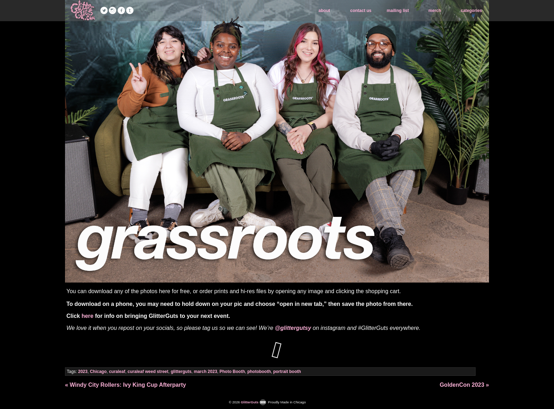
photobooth (259, 371)
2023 (83, 371)
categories (471, 10)
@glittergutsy (293, 328)
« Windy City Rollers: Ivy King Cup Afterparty (125, 385)
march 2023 (205, 371)
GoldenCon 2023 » (464, 385)
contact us (360, 10)
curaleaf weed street (148, 371)
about (324, 10)
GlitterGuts (82, 10)
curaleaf (117, 371)
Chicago (98, 371)
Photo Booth (232, 371)
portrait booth (287, 371)
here (88, 316)
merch (435, 10)
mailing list (398, 10)
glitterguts (181, 371)
